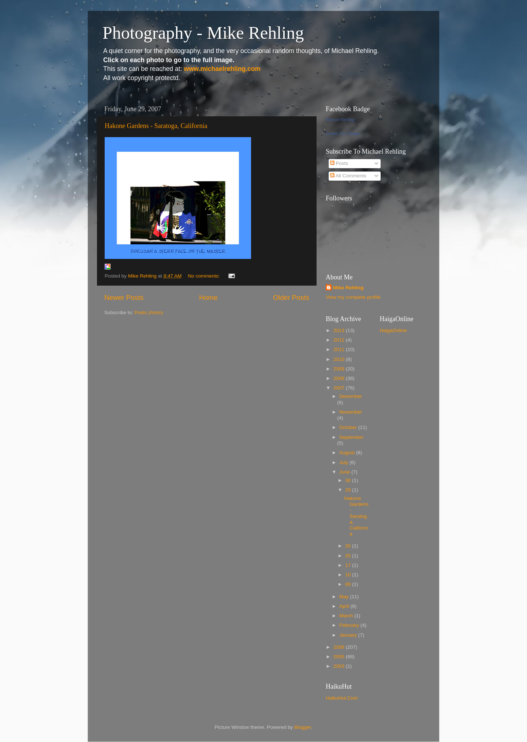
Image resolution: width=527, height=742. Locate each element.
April (345, 606)
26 (348, 546)
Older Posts (291, 297)
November (350, 412)
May (344, 596)
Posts (339, 163)
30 (348, 480)
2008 (339, 378)
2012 (339, 340)
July (344, 462)
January (348, 635)
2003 (339, 666)
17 (348, 565)
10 (348, 574)
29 (348, 490)
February (349, 625)
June (345, 472)
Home (208, 297)
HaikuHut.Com (342, 698)
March (346, 615)
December (350, 396)
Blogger (302, 727)
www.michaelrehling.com (222, 68)
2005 (339, 656)
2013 (339, 330)
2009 (339, 369)
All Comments (348, 175)
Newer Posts (123, 297)
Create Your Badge (343, 133)
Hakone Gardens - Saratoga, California (156, 125)
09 (348, 584)
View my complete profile (353, 297)
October (348, 427)
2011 (339, 349)
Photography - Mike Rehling (203, 32)
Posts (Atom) (149, 312)
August (347, 452)
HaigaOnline (393, 330)
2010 (339, 359)
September (351, 437)
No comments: (204, 276)
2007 (339, 388)
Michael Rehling (340, 119)
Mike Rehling (348, 287)
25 (348, 555)
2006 (339, 647)
